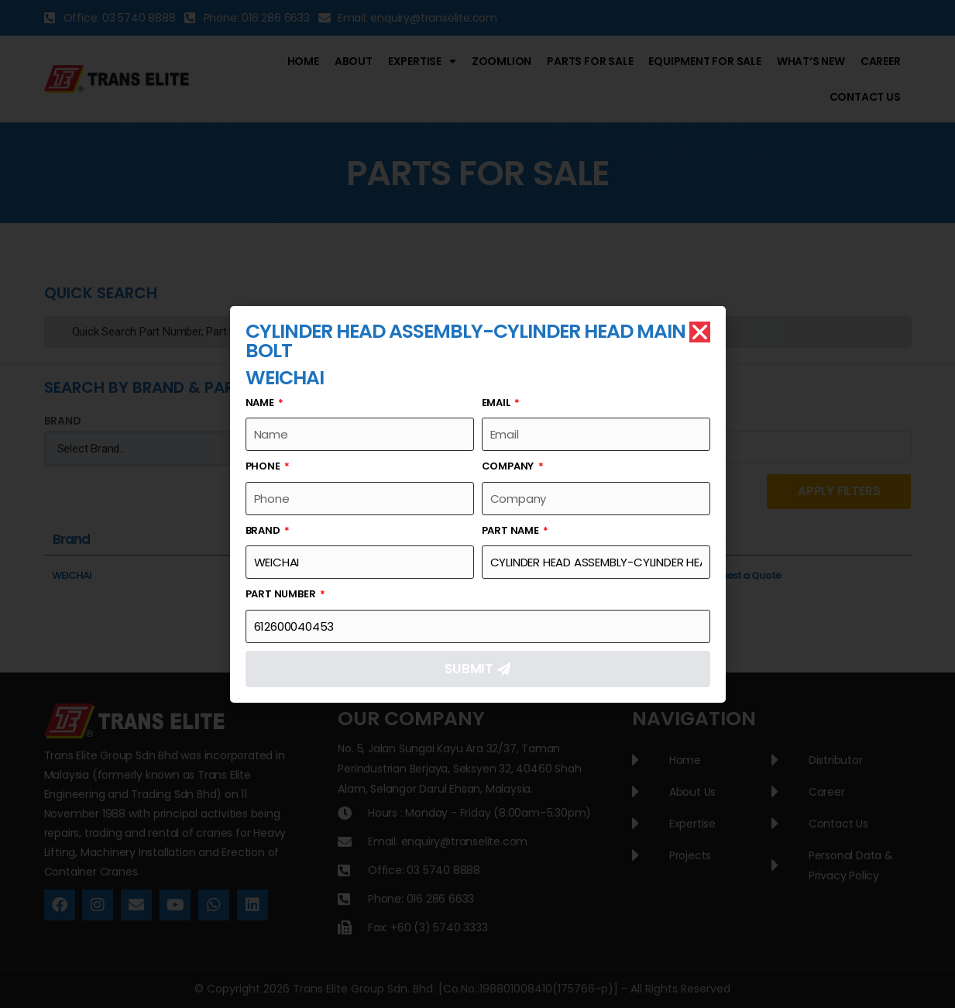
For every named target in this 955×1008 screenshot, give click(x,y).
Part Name (511, 530)
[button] (699, 332)
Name (261, 402)
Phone (264, 466)
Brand (264, 530)
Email (497, 402)
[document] (477, 504)
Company (509, 466)
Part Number (282, 594)
